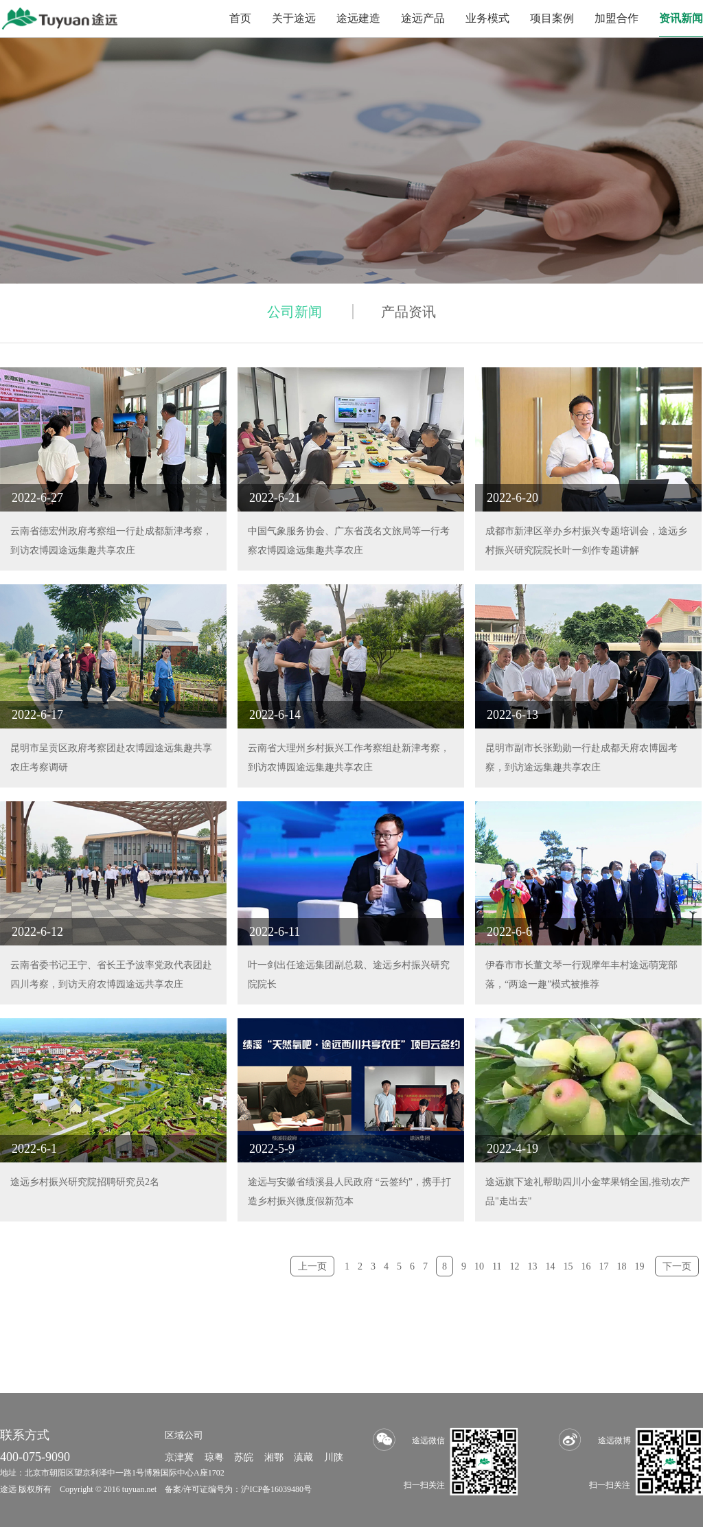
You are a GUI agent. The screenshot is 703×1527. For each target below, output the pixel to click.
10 (479, 1266)
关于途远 (294, 18)
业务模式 (487, 18)
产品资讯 (408, 311)
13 (533, 1266)
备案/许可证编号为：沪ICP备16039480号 (238, 1489)
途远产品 (423, 18)
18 (622, 1266)
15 (568, 1266)
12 (515, 1266)
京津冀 (179, 1457)
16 (586, 1266)
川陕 (333, 1457)
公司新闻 (294, 311)
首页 (240, 18)
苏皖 (243, 1457)
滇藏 (303, 1457)
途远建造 (358, 18)
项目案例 (552, 18)
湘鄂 (274, 1457)
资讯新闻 (681, 18)
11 (496, 1266)
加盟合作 (616, 18)
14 (550, 1266)
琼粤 (214, 1457)
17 (604, 1266)
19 (640, 1266)
